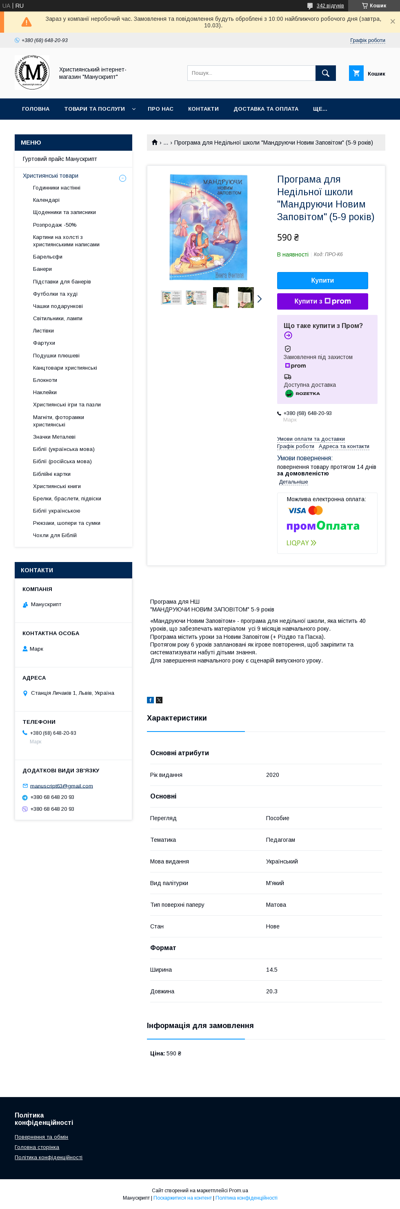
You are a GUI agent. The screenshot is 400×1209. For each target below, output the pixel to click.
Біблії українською (56, 511)
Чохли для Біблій (55, 535)
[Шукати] (326, 73)
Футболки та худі (55, 294)
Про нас (160, 109)
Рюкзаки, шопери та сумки (66, 523)
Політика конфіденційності (48, 1157)
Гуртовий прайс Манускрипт (60, 159)
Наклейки (45, 392)
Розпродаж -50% (55, 225)
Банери (42, 269)
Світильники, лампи (57, 318)
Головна (35, 109)
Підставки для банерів (62, 282)
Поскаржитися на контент (182, 1198)
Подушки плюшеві (56, 355)
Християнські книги (57, 486)
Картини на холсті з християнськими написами (66, 241)
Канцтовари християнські (65, 368)
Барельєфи (47, 257)
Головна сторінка (37, 1147)
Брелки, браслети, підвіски (67, 498)
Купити (322, 280)
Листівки (43, 331)
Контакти (203, 109)
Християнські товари (50, 175)
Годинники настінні (56, 188)
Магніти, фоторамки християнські (58, 421)
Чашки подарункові (58, 306)
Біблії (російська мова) (62, 461)
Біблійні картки (52, 474)
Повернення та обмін (41, 1137)
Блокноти (45, 380)
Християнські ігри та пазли (67, 405)
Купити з (322, 301)
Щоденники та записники (64, 212)
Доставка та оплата (265, 109)
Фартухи (44, 343)
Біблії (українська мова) (64, 449)
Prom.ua (238, 1190)
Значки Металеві (54, 437)
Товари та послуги (94, 109)
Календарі (46, 200)
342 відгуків (330, 6)
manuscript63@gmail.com (61, 786)
